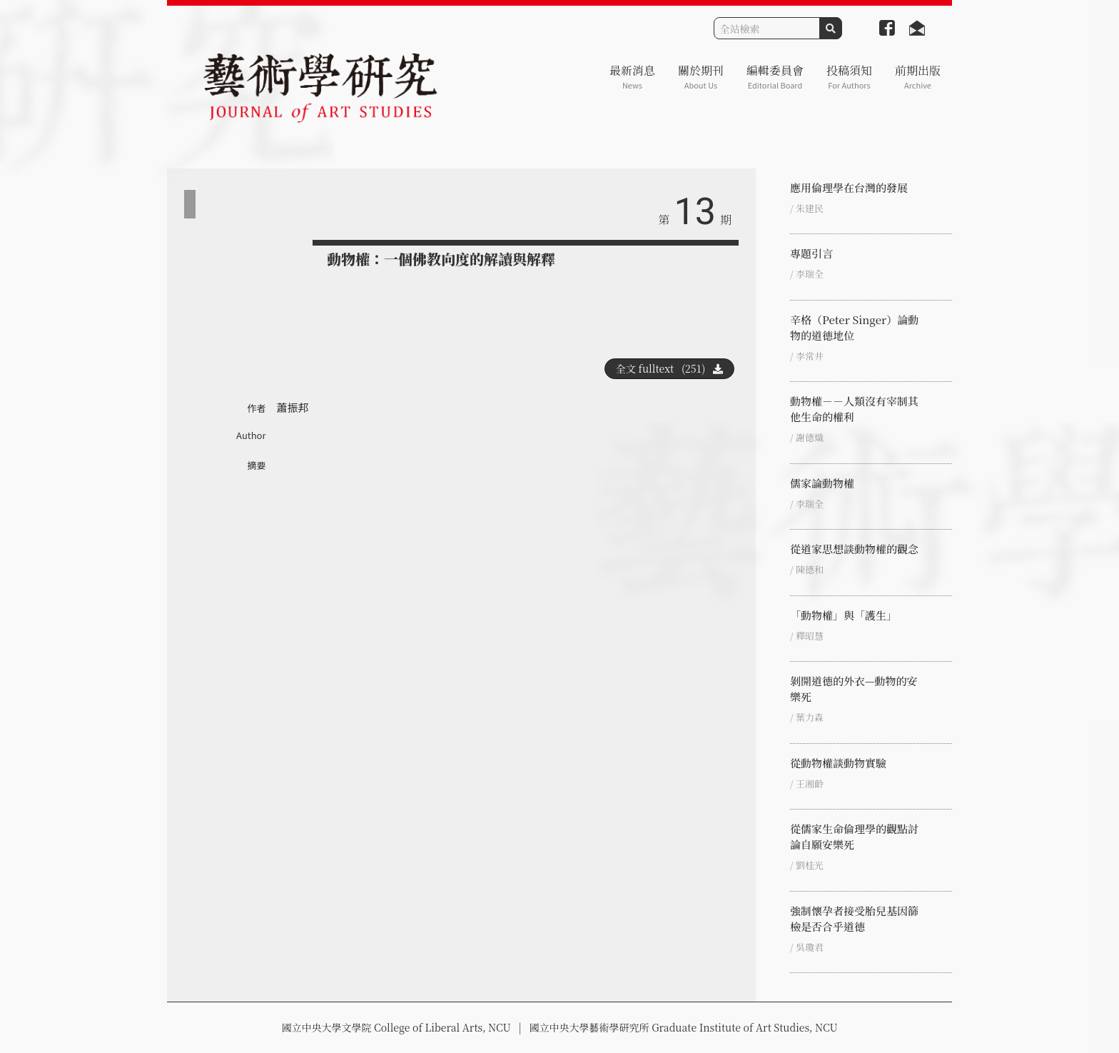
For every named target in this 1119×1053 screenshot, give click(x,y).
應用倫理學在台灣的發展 (849, 187)
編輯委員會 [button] (775, 76)
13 (695, 211)
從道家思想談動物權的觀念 (854, 548)
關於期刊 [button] (701, 76)
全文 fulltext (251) (669, 368)
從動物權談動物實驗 (838, 762)
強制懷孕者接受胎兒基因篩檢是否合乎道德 (854, 918)
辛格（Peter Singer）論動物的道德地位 (854, 327)
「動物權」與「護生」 (843, 615)
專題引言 (811, 253)
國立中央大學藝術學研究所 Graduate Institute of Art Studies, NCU (684, 1027)
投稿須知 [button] (849, 76)
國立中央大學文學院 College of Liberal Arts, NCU (395, 1027)
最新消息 (632, 76)
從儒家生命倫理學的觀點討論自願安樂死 (854, 836)
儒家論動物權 (822, 482)
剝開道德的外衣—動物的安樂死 (854, 688)
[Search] (767, 28)
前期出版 (918, 76)
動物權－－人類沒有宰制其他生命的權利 (854, 408)
